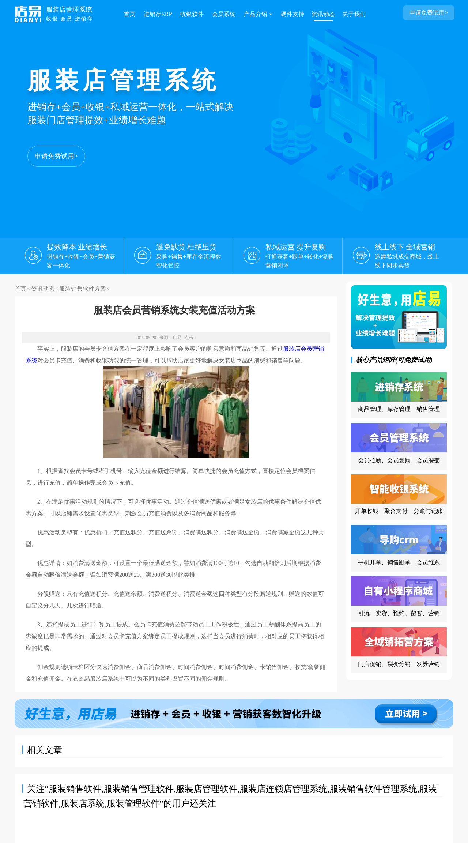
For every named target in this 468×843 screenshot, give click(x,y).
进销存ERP (158, 14)
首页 (129, 14)
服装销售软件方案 (82, 289)
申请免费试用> (56, 156)
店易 (177, 337)
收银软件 (192, 14)
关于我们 (354, 14)
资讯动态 (323, 14)
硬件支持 (292, 14)
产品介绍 (258, 14)
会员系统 (223, 14)
